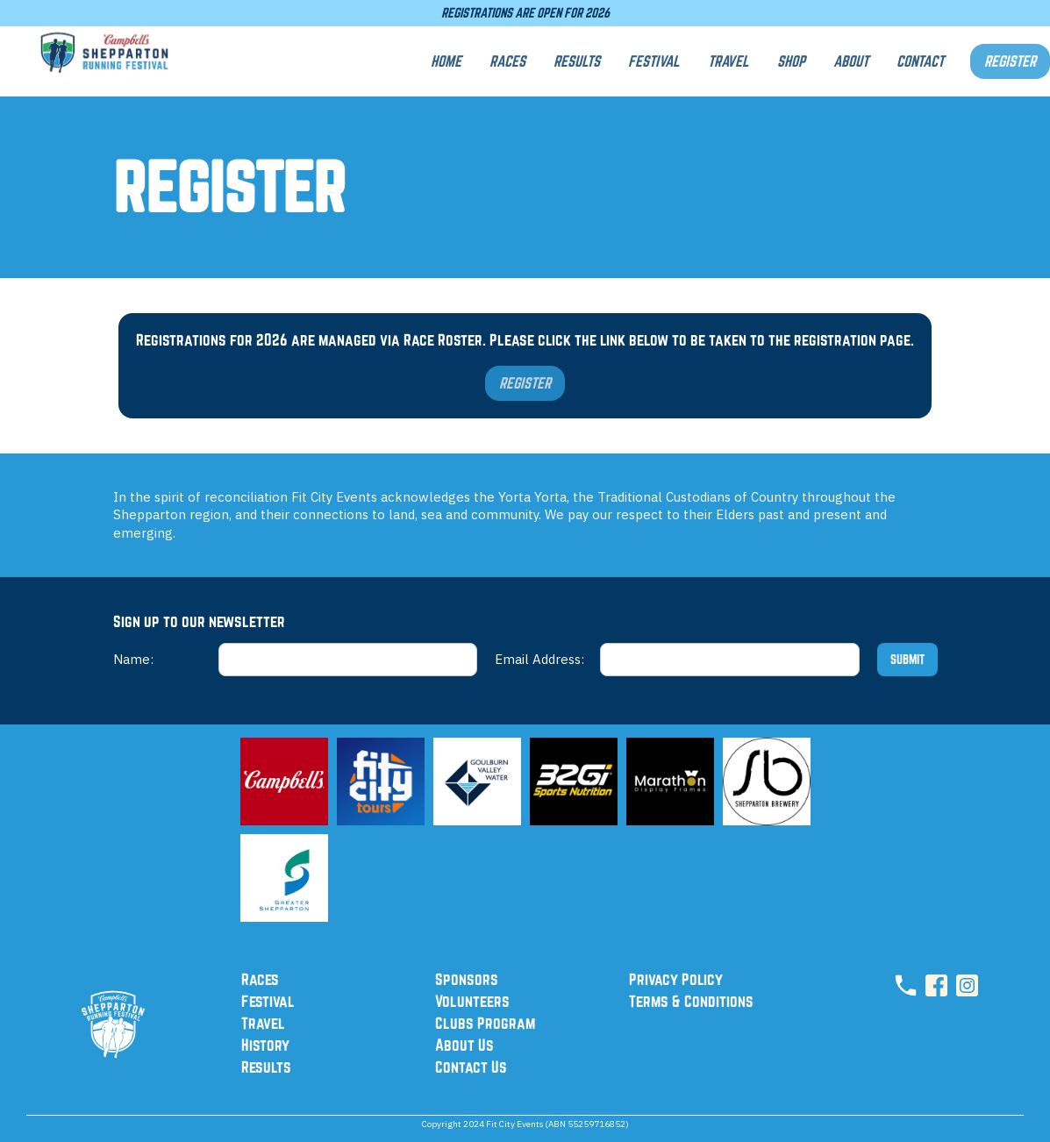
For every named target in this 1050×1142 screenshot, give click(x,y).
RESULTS (577, 61)
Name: (133, 659)
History (265, 1044)
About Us (464, 1044)
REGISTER (1010, 61)
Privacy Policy (676, 979)
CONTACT (920, 61)
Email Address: (539, 659)
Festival (268, 1001)
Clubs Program (485, 1022)
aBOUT (850, 61)
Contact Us (471, 1066)
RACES (507, 61)
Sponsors (466, 979)
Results (266, 1066)
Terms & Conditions (691, 1001)
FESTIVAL (654, 61)
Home (446, 61)
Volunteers (472, 1001)
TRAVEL (728, 61)
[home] (105, 61)
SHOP (791, 61)
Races (260, 979)
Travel (263, 1022)
